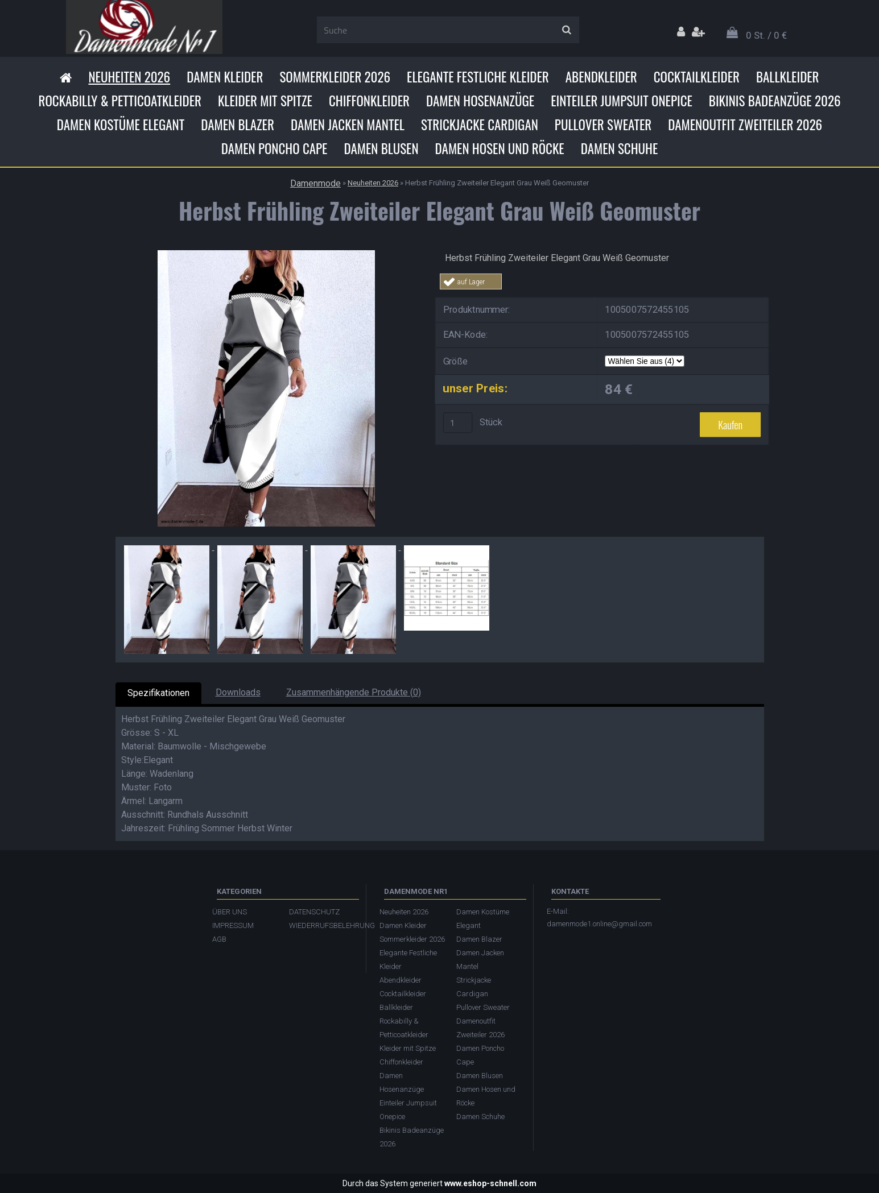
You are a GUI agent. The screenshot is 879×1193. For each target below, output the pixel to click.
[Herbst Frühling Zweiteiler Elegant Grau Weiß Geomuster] (266, 254)
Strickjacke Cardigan (479, 124)
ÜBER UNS (229, 912)
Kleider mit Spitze (265, 100)
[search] (566, 30)
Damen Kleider (225, 76)
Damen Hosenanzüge (480, 100)
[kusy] (457, 422)
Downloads (238, 692)
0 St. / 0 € (766, 35)
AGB (219, 939)
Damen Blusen (381, 148)
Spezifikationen (158, 692)
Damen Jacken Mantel (348, 124)
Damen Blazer (237, 124)
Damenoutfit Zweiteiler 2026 (745, 124)
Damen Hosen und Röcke (499, 148)
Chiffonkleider (369, 100)
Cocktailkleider (697, 76)
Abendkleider (601, 76)
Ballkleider (787, 76)
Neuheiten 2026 (129, 76)
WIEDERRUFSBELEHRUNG (321, 925)
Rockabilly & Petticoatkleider (120, 100)
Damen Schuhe (619, 148)
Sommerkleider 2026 (334, 76)
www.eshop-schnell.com (490, 1183)
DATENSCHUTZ (314, 912)
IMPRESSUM (233, 925)
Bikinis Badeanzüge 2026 (775, 100)
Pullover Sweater (603, 124)
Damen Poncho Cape (274, 148)
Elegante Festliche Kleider (478, 76)
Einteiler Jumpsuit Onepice (621, 100)
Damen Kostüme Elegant (120, 124)
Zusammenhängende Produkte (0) (353, 692)
